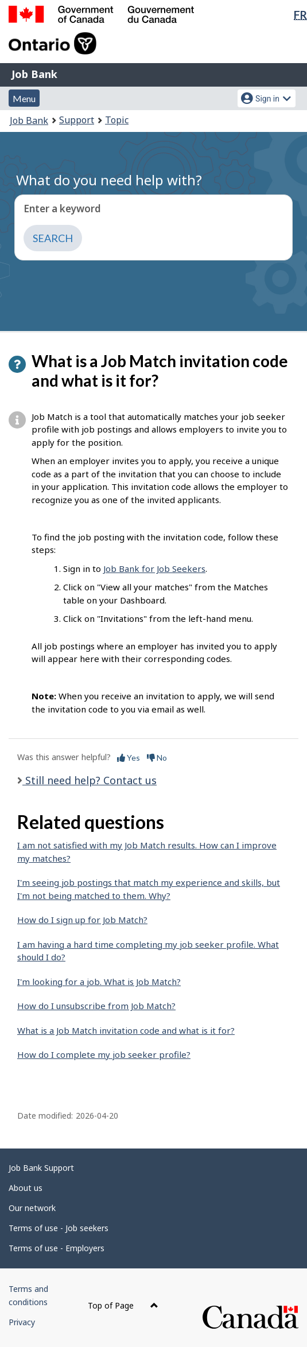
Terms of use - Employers (56, 1248)
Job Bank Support (41, 1167)
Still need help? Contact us (89, 780)
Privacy (22, 1322)
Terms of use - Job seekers (58, 1228)
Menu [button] (24, 98)
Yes (128, 757)
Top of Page (123, 1305)
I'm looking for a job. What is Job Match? (99, 981)
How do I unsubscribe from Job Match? (96, 1005)
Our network (32, 1207)
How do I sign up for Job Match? (82, 919)
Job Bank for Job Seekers (154, 568)
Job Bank (34, 74)
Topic (117, 120)
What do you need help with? (109, 180)
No (157, 757)
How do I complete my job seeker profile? (104, 1054)
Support (76, 120)
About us (25, 1187)
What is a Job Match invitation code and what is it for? (126, 1030)
